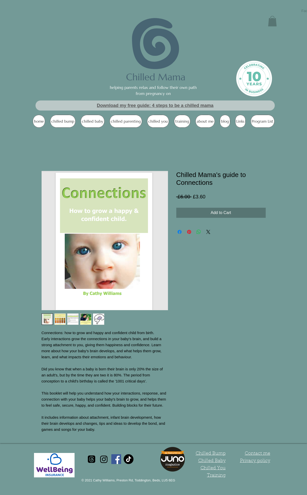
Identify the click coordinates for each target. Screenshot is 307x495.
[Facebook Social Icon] (116, 459)
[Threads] (91, 459)
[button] (272, 21)
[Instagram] (104, 459)
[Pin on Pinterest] (189, 232)
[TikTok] (128, 459)
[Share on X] (208, 232)
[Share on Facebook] (180, 232)
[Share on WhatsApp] (199, 232)
